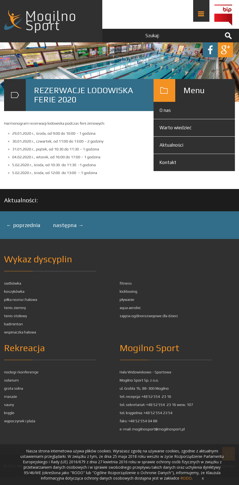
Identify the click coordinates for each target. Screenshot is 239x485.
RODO (186, 478)
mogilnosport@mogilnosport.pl (158, 429)
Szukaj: (152, 35)
